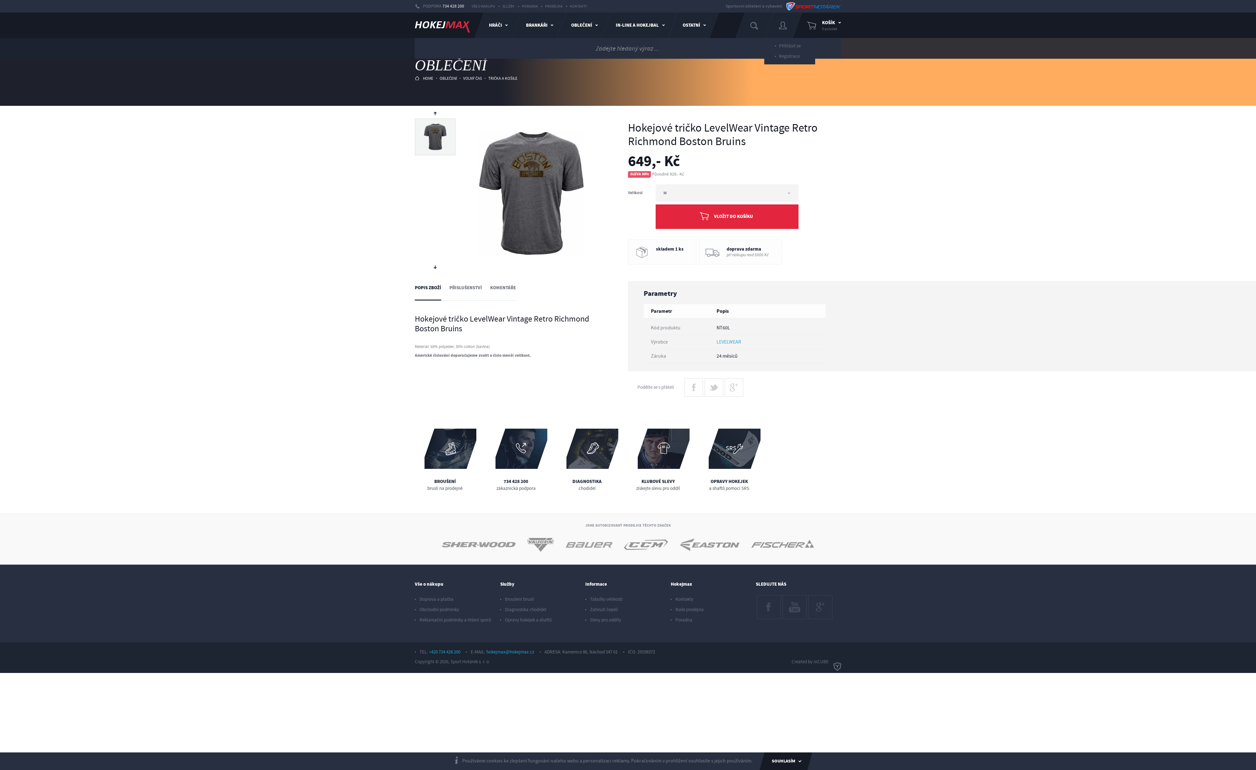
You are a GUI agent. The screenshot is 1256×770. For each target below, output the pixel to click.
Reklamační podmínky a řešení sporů (455, 620)
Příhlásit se (790, 43)
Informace (596, 584)
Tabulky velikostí (606, 599)
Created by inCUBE (816, 662)
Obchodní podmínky (439, 610)
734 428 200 (453, 6)
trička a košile (502, 78)
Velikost (635, 193)
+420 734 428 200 (444, 652)
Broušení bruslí (519, 599)
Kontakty (578, 6)
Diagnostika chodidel (525, 610)
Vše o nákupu (483, 6)
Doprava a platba (436, 599)
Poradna (530, 6)
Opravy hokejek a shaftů (528, 620)
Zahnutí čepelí (604, 610)
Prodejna (554, 6)
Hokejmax (681, 584)
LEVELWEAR (729, 342)
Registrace (789, 54)
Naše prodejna (689, 610)
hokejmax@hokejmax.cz (510, 652)
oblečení (448, 78)
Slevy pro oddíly (605, 620)
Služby (508, 6)
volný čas (472, 78)
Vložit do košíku (733, 216)
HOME (424, 78)
